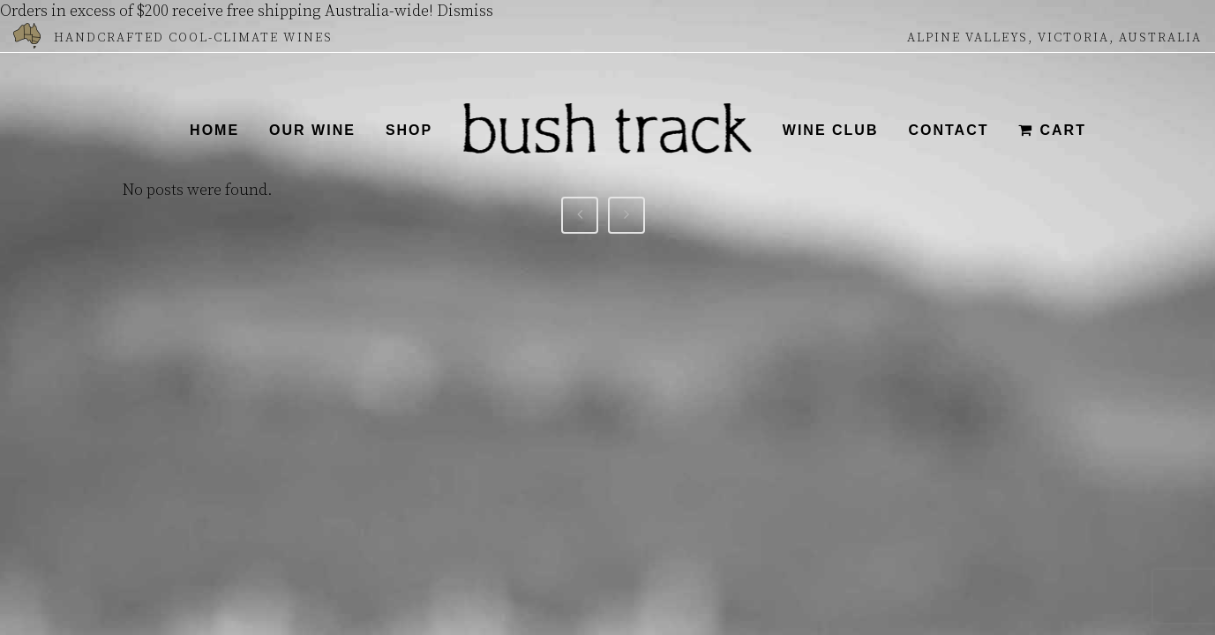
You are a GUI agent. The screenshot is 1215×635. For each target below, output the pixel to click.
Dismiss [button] (465, 11)
